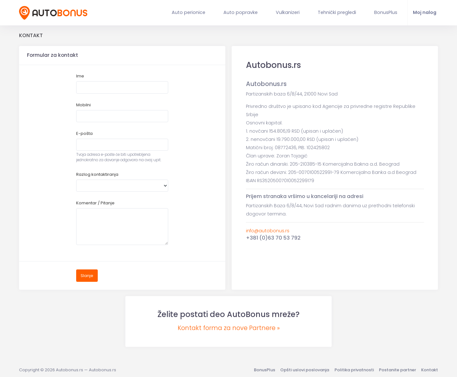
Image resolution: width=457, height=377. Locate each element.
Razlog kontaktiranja (97, 174)
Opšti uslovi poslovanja (304, 370)
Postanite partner (397, 370)
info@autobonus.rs (267, 231)
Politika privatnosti (354, 370)
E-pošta (84, 133)
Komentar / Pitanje (95, 203)
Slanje (87, 276)
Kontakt (429, 370)
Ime (80, 76)
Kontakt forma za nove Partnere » (229, 328)
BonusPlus (264, 370)
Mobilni (83, 105)
